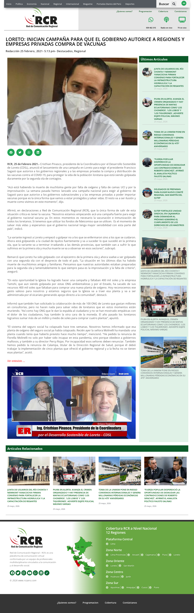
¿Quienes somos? (124, 11)
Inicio (8, 3)
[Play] (71, 403)
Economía (32, 3)
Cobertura (163, 11)
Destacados (65, 51)
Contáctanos (181, 11)
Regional (57, 3)
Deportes (129, 3)
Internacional (72, 3)
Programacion (145, 11)
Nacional (45, 3)
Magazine (87, 3)
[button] (174, 4)
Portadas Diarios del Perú (109, 3)
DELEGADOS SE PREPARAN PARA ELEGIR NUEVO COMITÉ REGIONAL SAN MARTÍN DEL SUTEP (168, 193)
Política (19, 3)
